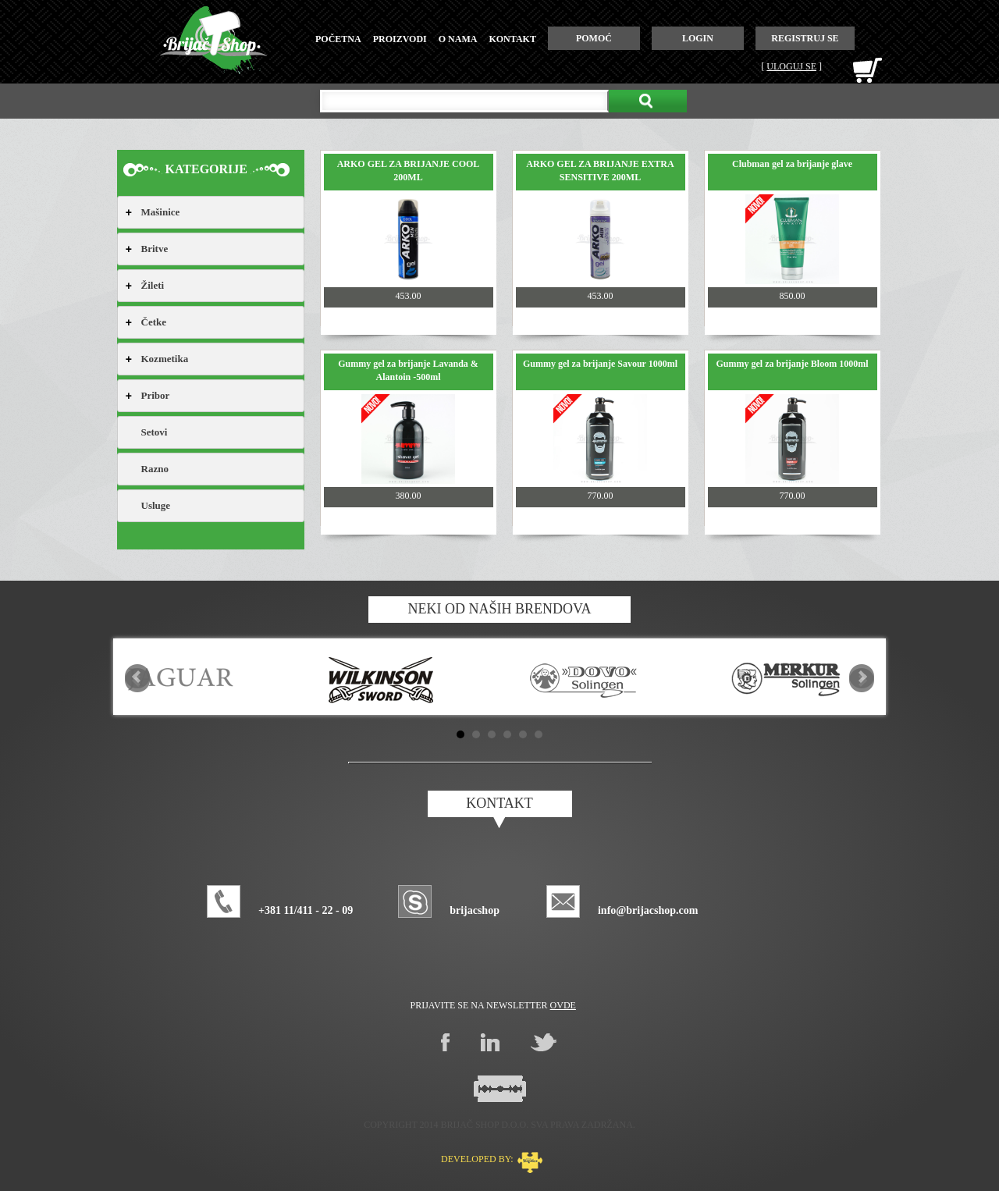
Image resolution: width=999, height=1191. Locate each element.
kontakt (512, 39)
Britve (155, 248)
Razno (155, 469)
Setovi (154, 432)
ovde (563, 1005)
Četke (154, 322)
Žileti (153, 285)
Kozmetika (165, 358)
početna (338, 39)
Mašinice (160, 212)
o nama (458, 39)
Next (861, 676)
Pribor (155, 395)
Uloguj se (791, 66)
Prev (137, 676)
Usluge (156, 505)
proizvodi (400, 39)
